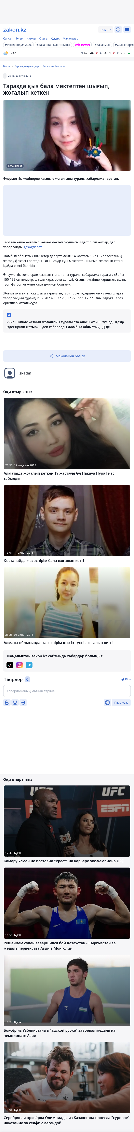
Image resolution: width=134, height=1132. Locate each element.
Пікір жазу (121, 702)
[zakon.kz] (14, 30)
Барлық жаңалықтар (26, 66)
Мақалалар (70, 38)
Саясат (8, 38)
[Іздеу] (118, 29)
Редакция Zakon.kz (54, 66)
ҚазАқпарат (32, 247)
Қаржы (31, 38)
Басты (6, 66)
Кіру (128, 679)
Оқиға (43, 38)
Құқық (55, 38)
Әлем (19, 38)
